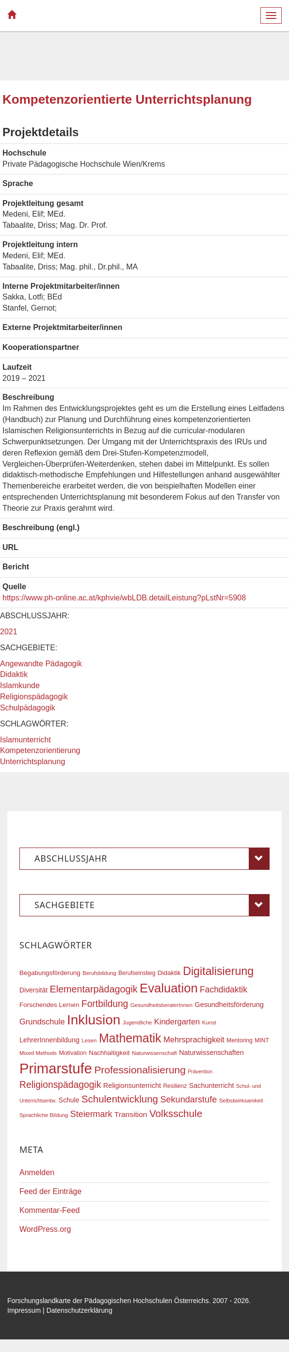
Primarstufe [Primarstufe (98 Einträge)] (55, 1068)
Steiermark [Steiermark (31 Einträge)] (91, 1114)
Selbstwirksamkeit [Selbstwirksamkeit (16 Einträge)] (241, 1100)
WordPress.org (45, 1229)
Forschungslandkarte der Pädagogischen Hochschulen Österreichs (108, 1301)
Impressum (24, 1310)
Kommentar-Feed (49, 1210)
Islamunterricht (25, 740)
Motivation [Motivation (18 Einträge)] (72, 1053)
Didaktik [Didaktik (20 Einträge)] (169, 972)
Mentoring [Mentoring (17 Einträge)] (239, 1040)
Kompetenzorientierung (40, 750)
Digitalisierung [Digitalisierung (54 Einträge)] (218, 971)
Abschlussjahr (152, 859)
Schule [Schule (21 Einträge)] (69, 1100)
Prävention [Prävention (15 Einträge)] (200, 1071)
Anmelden (36, 1172)
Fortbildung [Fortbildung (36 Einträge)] (104, 1004)
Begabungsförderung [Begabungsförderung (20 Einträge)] (49, 972)
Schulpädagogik (27, 708)
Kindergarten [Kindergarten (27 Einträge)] (177, 1021)
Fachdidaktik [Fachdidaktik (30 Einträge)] (223, 989)
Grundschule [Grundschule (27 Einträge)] (42, 1021)
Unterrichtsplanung (32, 761)
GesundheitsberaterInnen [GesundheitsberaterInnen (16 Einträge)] (161, 1005)
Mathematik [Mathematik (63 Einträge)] (130, 1038)
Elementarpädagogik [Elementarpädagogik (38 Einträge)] (93, 989)
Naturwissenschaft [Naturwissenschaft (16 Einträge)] (154, 1053)
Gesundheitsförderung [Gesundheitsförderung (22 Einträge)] (228, 1004)
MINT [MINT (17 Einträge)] (262, 1040)
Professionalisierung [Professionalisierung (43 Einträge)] (139, 1069)
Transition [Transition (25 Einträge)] (130, 1114)
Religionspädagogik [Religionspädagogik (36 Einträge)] (60, 1085)
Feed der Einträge (50, 1191)
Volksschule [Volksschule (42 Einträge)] (175, 1113)
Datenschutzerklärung (79, 1310)
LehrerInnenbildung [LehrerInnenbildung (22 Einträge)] (49, 1040)
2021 (8, 632)
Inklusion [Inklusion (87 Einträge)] (93, 1019)
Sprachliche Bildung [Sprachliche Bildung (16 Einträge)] (43, 1115)
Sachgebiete (152, 905)
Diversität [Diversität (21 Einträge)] (33, 990)
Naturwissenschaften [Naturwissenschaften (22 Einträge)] (211, 1052)
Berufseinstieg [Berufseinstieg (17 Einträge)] (136, 973)
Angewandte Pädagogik (41, 664)
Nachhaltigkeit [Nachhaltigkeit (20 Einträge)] (109, 1052)
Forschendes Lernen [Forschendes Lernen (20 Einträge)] (49, 1004)
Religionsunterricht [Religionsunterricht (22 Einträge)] (132, 1085)
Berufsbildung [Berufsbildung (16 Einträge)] (99, 973)
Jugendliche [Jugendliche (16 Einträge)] (137, 1022)
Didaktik (14, 674)
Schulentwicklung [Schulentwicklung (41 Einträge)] (119, 1098)
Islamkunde (20, 685)
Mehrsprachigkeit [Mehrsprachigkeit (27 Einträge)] (194, 1039)
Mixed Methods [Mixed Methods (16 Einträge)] (38, 1053)
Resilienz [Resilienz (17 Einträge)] (175, 1086)
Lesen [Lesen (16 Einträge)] (88, 1040)
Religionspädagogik (34, 696)
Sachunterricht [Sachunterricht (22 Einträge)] (211, 1085)
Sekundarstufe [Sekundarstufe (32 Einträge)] (188, 1099)
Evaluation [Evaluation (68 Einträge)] (169, 988)
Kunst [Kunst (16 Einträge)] (209, 1022)
